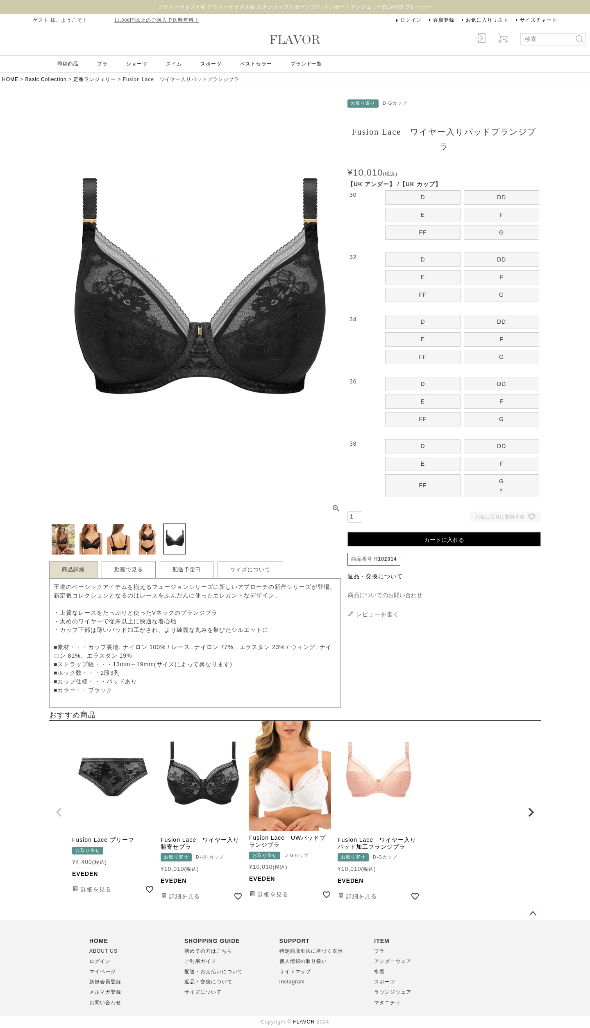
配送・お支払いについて (213, 971)
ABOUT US (103, 951)
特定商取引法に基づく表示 (311, 951)
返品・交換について (375, 576)
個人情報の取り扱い (303, 961)
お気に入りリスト (487, 20)
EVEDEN (85, 873)
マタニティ (387, 1002)
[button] (59, 812)
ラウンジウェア (392, 992)
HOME (10, 79)
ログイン (411, 20)
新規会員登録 (105, 982)
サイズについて (250, 570)
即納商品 (68, 64)
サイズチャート (538, 20)
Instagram (292, 982)
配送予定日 (186, 570)
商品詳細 (73, 570)
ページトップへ (532, 913)
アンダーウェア (392, 961)
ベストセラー (256, 64)
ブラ (102, 64)
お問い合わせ (105, 1002)
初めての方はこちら (208, 951)
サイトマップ (295, 971)
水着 (379, 971)
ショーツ (137, 64)
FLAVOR (304, 1022)
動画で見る (128, 570)
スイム (174, 64)
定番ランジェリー (94, 79)
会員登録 (443, 20)
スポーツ (211, 64)
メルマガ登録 (105, 992)
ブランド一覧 (306, 64)
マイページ (102, 971)
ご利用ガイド (200, 961)
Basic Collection (46, 79)
